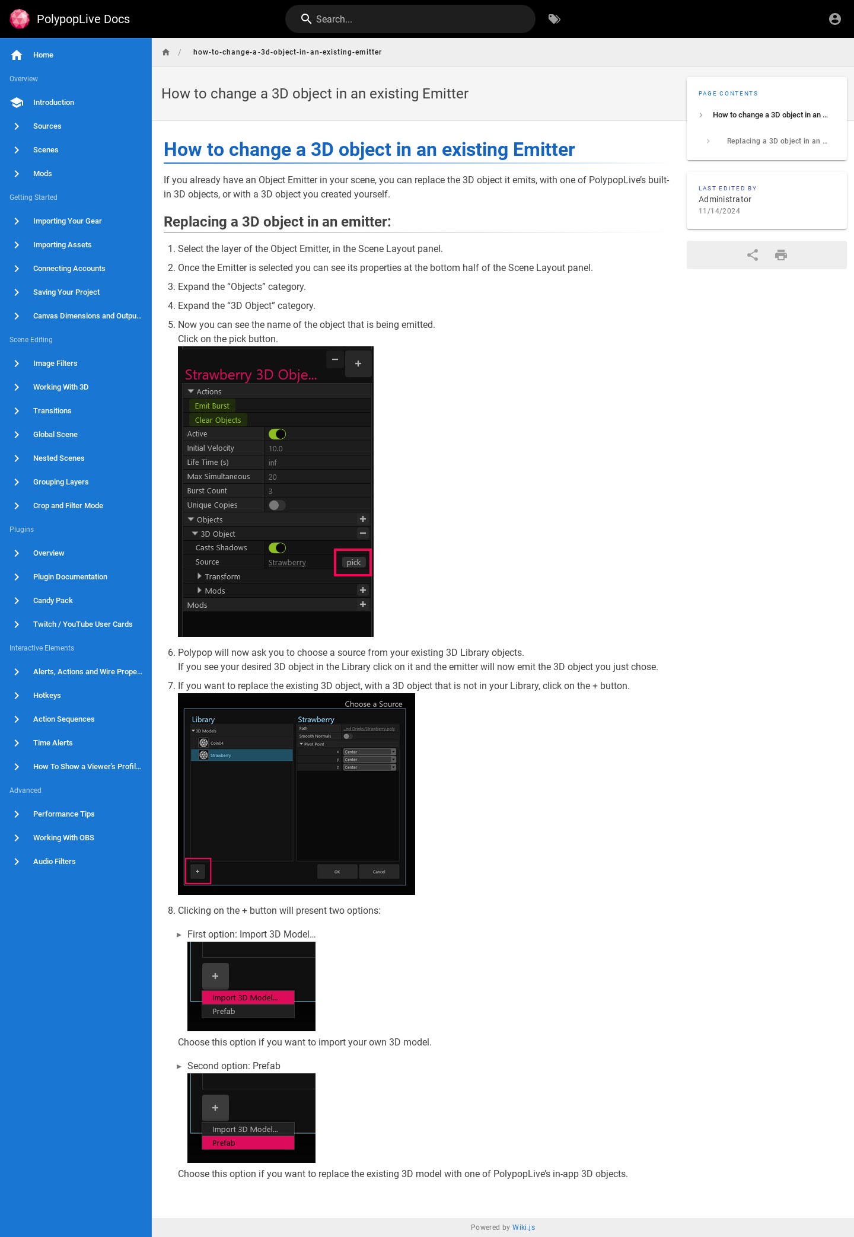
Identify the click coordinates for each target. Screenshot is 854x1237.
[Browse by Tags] (554, 19)
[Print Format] (781, 255)
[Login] (835, 19)
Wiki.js (523, 1227)
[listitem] (767, 115)
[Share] (752, 255)
